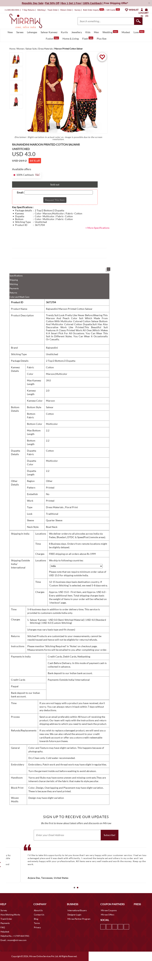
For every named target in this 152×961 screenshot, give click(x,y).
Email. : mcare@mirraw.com (13, 940)
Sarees (19, 32)
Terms (37, 923)
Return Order (66, 10)
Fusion (52, 38)
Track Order (52, 10)
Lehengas (32, 32)
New (10, 32)
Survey (77, 10)
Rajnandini (52, 347)
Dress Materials (55, 507)
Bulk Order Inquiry (91, 10)
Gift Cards (113, 10)
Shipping (14, 280)
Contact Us (39, 914)
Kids (87, 32)
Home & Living (71, 38)
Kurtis (64, 32)
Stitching (14, 284)
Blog (36, 919)
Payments (14, 288)
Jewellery (76, 32)
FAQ (3, 927)
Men (96, 32)
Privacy (37, 927)
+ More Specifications (97, 227)
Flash (87, 38)
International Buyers (77, 910)
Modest (126, 32)
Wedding (110, 32)
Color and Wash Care (19, 297)
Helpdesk (5, 931)
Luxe (139, 32)
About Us (38, 910)
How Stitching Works (10, 914)
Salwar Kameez (49, 32)
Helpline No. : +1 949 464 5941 (15, 936)
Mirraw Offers (107, 914)
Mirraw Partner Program (78, 919)
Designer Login (74, 914)
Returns (13, 292)
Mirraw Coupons (109, 910)
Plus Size (101, 38)
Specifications (16, 275)
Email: (20, 192)
